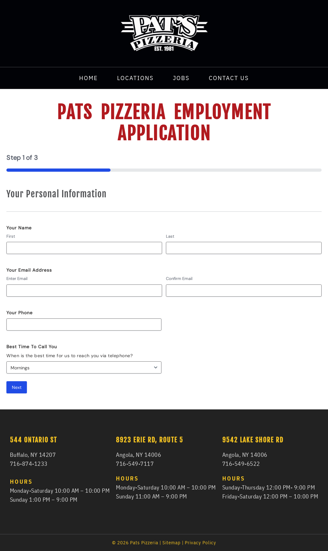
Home (88, 78)
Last (170, 236)
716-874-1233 (29, 463)
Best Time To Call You (31, 347)
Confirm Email (179, 278)
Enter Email (17, 278)
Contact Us (229, 78)
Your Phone (19, 313)
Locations (135, 78)
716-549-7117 (135, 463)
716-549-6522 (241, 463)
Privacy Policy (200, 542)
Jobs (181, 78)
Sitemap (171, 542)
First (10, 236)
